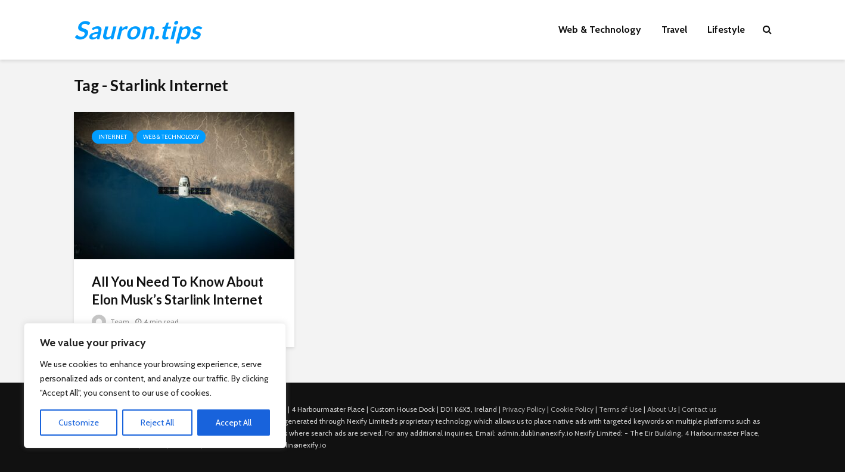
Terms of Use (620, 409)
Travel (674, 29)
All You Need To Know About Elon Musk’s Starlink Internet (177, 291)
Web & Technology (599, 29)
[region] (155, 385)
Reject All (157, 422)
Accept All (233, 422)
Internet (112, 137)
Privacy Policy (523, 409)
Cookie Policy (572, 409)
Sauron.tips (137, 30)
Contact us (699, 409)
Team (110, 321)
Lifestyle (726, 29)
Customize (78, 422)
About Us (661, 409)
